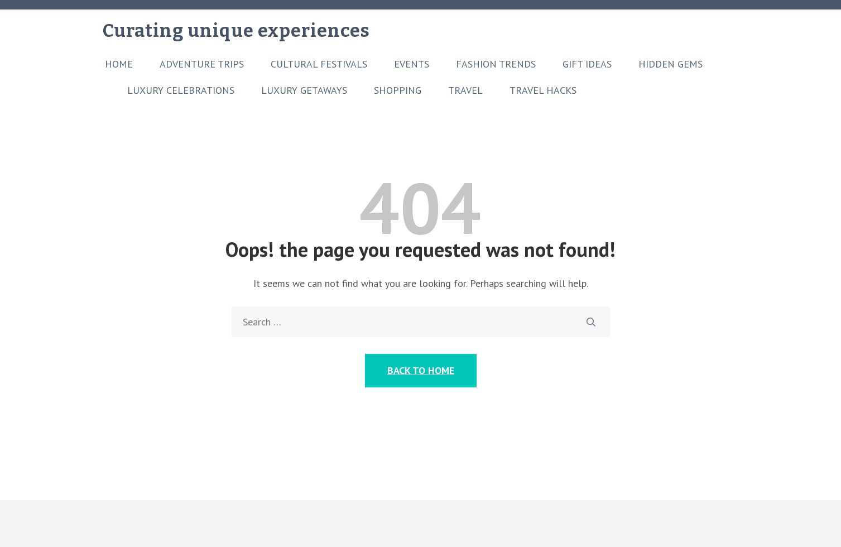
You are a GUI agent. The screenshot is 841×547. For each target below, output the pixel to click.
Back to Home (420, 370)
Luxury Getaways (304, 90)
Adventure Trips (202, 64)
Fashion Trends (496, 64)
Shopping (397, 90)
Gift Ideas (587, 64)
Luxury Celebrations (180, 90)
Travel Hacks (543, 90)
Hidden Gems (670, 64)
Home (119, 64)
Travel (465, 90)
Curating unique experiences (236, 30)
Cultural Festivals (319, 64)
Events (411, 64)
